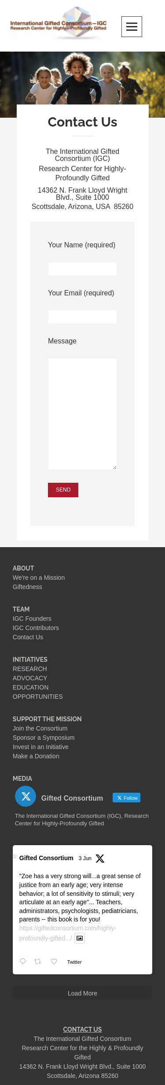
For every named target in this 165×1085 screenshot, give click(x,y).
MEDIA (22, 778)
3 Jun (85, 858)
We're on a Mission (39, 577)
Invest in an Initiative (41, 746)
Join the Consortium (40, 728)
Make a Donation (36, 756)
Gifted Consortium (46, 857)
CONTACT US (82, 1029)
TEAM (21, 609)
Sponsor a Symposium (44, 737)
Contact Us (28, 637)
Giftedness (27, 586)
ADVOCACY (30, 678)
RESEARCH (30, 668)
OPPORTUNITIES (38, 696)
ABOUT (23, 568)
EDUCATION (30, 687)
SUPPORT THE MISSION (47, 719)
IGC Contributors (36, 627)
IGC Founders (32, 618)
